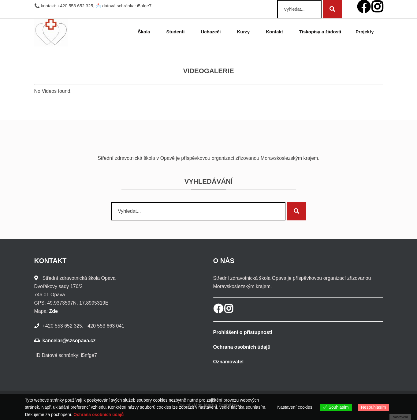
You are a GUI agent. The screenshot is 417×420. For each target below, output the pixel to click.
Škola (145, 31)
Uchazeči (211, 31)
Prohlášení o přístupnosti (242, 332)
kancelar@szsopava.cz (69, 340)
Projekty (365, 31)
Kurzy (244, 31)
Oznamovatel (228, 361)
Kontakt (275, 31)
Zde (53, 311)
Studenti (176, 31)
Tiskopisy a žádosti (320, 31)
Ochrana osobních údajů (242, 347)
